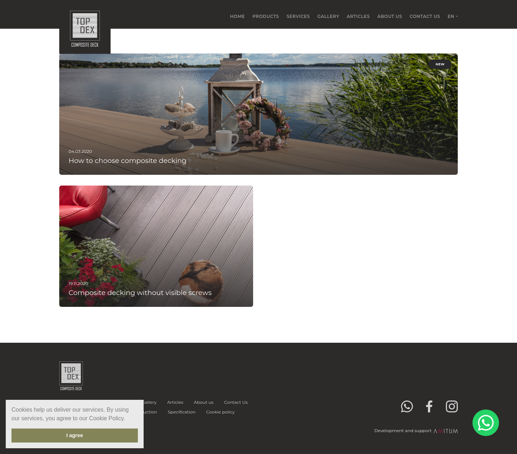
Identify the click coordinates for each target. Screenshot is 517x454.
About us (389, 16)
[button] (128, 419)
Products (265, 16)
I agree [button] (74, 435)
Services (298, 16)
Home (237, 16)
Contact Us (425, 16)
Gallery (328, 16)
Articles (358, 16)
